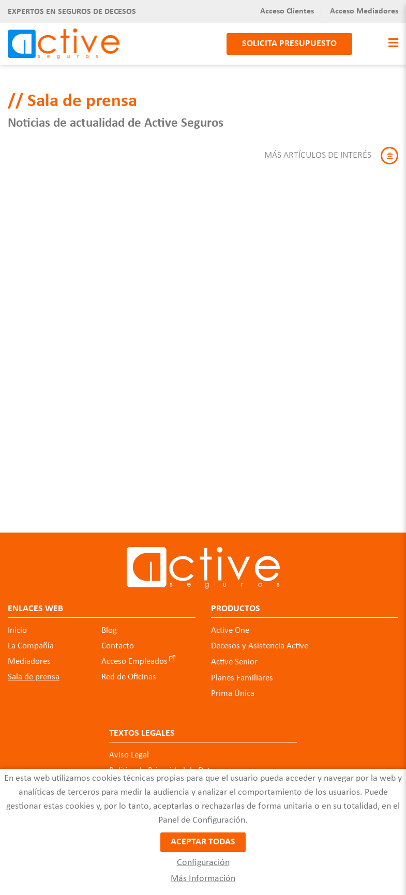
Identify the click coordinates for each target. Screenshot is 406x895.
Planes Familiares (242, 678)
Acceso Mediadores (364, 11)
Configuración (203, 863)
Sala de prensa (33, 677)
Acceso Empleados (134, 661)
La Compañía (31, 646)
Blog (109, 630)
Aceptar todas (203, 842)
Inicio (17, 630)
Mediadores (29, 661)
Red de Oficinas (128, 677)
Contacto (117, 646)
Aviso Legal (129, 755)
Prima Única (232, 693)
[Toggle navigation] (390, 43)
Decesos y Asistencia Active (259, 646)
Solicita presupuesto (289, 44)
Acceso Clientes (287, 11)
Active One (230, 630)
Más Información (203, 879)
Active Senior (234, 662)
